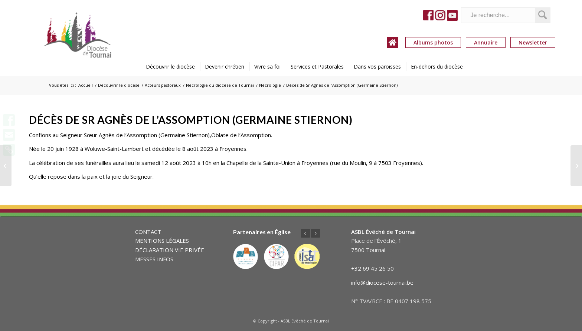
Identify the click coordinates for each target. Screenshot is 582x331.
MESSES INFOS (154, 259)
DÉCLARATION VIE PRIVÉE (169, 250)
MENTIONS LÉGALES (162, 240)
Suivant (315, 233)
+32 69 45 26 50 (372, 268)
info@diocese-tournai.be (382, 282)
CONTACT (148, 231)
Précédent (305, 233)
